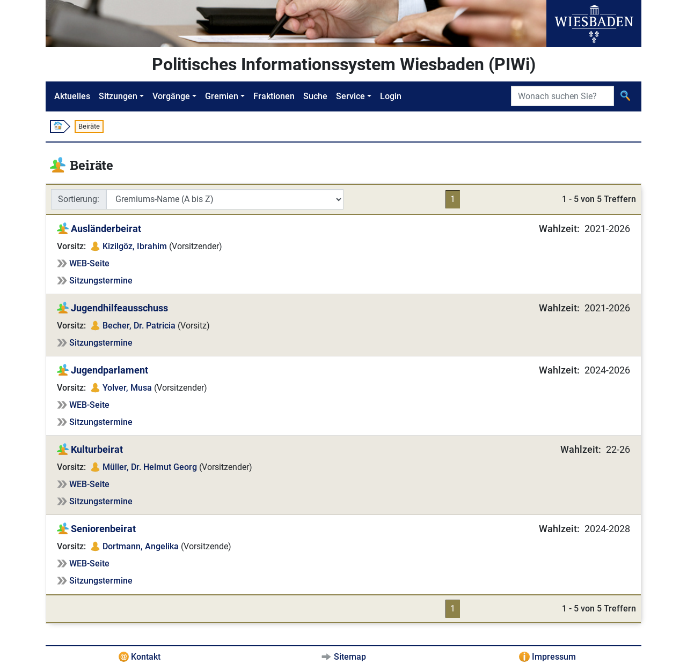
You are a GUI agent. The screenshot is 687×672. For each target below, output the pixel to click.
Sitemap (350, 657)
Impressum (554, 657)
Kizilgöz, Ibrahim (135, 246)
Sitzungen (118, 96)
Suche (315, 96)
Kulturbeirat (97, 449)
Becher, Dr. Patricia (139, 325)
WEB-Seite (89, 263)
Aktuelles (72, 96)
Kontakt (145, 657)
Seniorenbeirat (103, 528)
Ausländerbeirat (106, 228)
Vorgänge (171, 96)
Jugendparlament (109, 370)
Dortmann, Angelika (141, 546)
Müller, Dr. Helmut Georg (150, 467)
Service (350, 96)
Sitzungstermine (101, 280)
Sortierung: (78, 199)
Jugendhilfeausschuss (119, 307)
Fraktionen (274, 96)
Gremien (221, 96)
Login (390, 96)
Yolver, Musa (127, 388)
